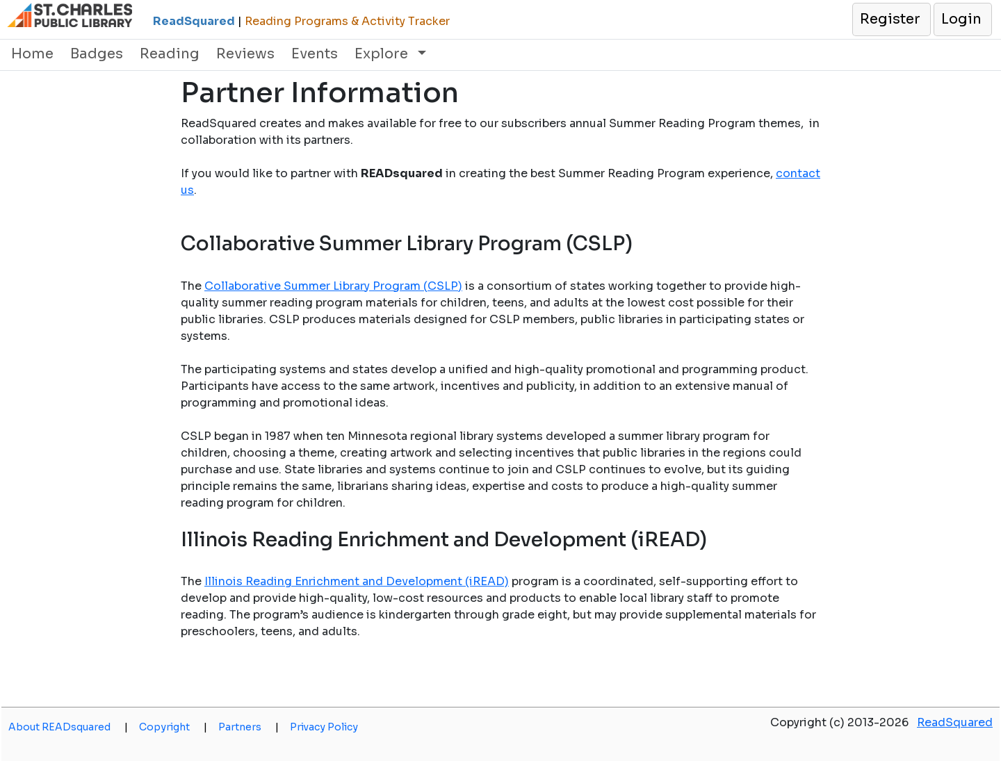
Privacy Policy (324, 727)
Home (32, 54)
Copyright (173, 727)
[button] (891, 19)
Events (314, 54)
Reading (170, 54)
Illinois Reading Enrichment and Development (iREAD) (356, 581)
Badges (96, 54)
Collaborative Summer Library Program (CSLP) (333, 286)
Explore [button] (383, 54)
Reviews (245, 54)
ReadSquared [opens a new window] (955, 722)
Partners (248, 727)
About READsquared (68, 727)
